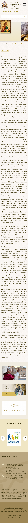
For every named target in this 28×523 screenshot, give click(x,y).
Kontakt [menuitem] (16, 11)
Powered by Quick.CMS (14, 515)
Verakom (17, 517)
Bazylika (15, 44)
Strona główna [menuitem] (6, 11)
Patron (22, 44)
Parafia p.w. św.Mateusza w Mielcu (15, 4)
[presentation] (3, 438)
